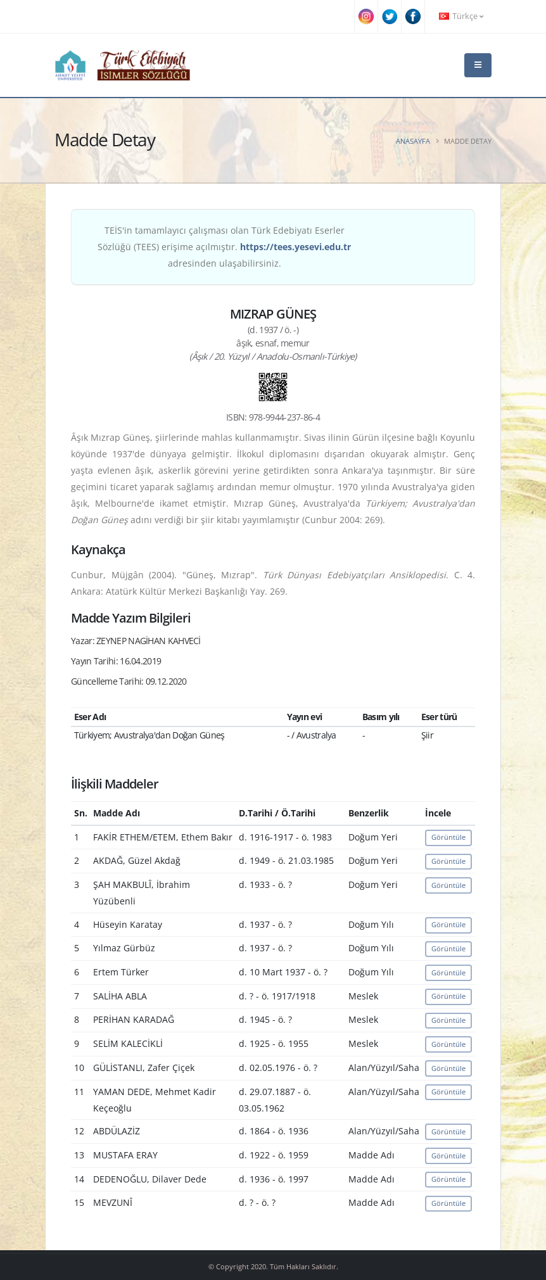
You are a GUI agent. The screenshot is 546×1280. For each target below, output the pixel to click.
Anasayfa (413, 141)
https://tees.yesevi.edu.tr (295, 247)
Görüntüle (448, 837)
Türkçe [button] (461, 16)
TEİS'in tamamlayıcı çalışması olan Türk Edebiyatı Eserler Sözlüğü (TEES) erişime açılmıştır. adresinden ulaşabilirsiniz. (224, 246)
